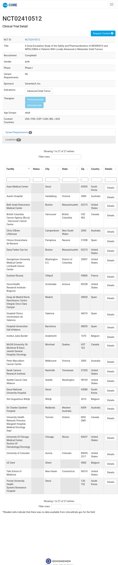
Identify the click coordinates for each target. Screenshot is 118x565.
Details (110, 187)
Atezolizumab (34, 105)
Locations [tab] (13, 139)
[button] (29, 169)
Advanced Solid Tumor (39, 91)
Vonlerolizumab (35, 99)
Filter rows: (44, 156)
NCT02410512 (32, 39)
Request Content (103, 33)
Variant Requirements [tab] (18, 132)
